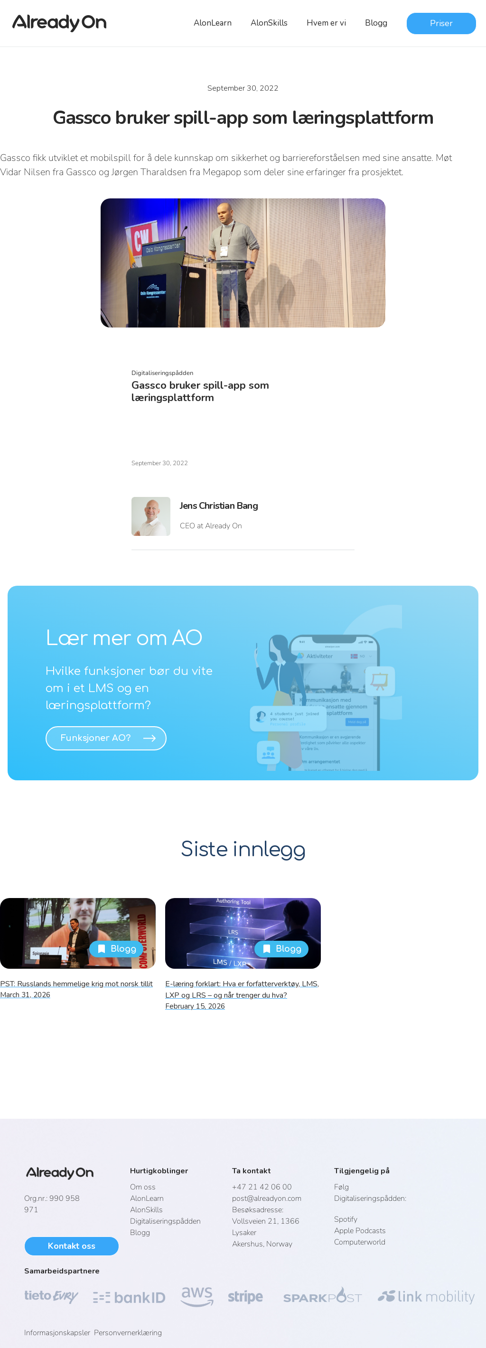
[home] (65, 23)
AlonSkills (269, 23)
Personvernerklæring (128, 1333)
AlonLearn (213, 23)
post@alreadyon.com (266, 1198)
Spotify (345, 1219)
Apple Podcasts (360, 1231)
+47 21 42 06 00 (262, 1187)
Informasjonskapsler (59, 1333)
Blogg (376, 23)
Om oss (143, 1187)
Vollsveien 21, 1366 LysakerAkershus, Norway (265, 1227)
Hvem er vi (326, 23)
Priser (441, 23)
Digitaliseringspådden (165, 1221)
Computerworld (359, 1242)
